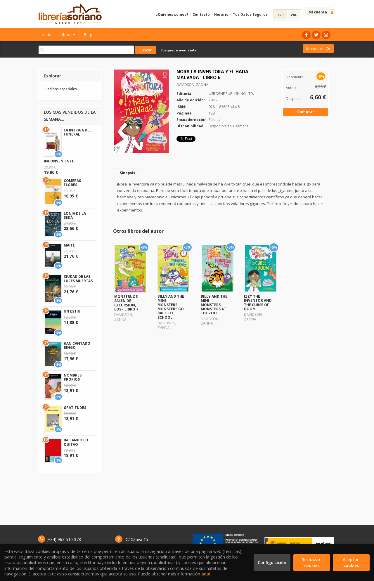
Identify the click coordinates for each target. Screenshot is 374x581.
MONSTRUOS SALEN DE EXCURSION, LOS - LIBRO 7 (126, 303)
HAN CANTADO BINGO (77, 345)
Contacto (201, 14)
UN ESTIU (72, 311)
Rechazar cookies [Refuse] (312, 562)
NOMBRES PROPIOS (73, 377)
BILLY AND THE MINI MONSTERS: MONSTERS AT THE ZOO (214, 305)
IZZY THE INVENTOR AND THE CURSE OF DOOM (258, 302)
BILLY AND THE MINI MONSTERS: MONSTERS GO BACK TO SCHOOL (170, 307)
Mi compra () (318, 48)
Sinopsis (127, 172)
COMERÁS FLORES (72, 182)
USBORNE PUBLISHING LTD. (231, 93)
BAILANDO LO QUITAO (76, 442)
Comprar (305, 111)
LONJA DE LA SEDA (75, 215)
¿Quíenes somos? (172, 14)
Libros (67, 34)
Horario (221, 14)
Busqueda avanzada (178, 50)
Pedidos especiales (61, 88)
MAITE (69, 245)
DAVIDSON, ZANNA (192, 84)
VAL (294, 15)
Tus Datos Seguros (250, 14)
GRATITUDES (75, 407)
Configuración (272, 562)
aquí (205, 574)
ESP (280, 15)
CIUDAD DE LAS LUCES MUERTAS (78, 278)
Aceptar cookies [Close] (351, 562)
